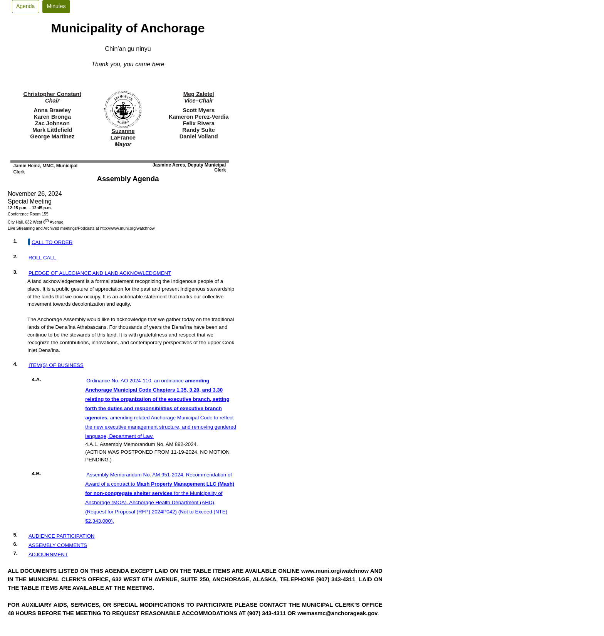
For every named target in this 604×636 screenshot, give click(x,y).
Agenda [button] (25, 6)
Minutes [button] (56, 6)
